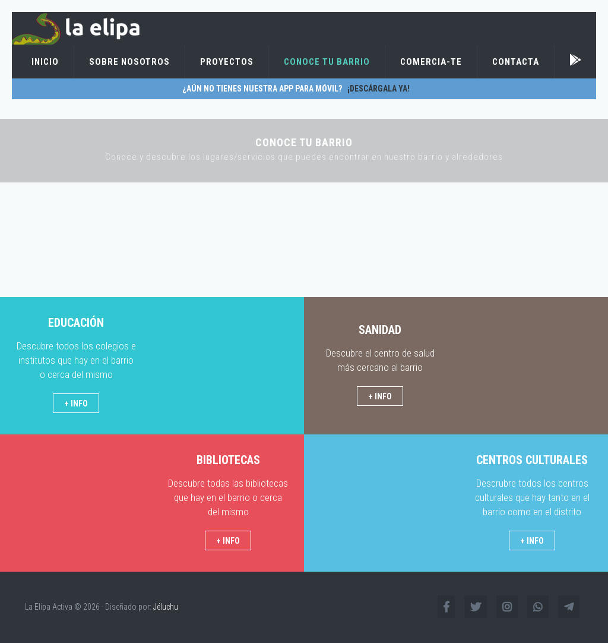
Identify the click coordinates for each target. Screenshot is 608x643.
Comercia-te (431, 61)
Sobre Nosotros (129, 61)
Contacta (515, 61)
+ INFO (76, 403)
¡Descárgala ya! (377, 88)
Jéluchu (165, 607)
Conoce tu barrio (327, 61)
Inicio (45, 61)
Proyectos (227, 61)
